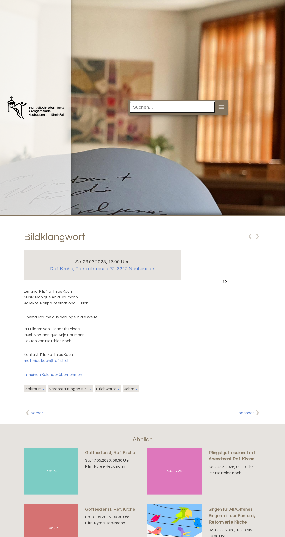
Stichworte (106, 389)
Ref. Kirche (102, 268)
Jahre (129, 389)
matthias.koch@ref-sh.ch (47, 361)
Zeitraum (33, 389)
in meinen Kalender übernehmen (53, 374)
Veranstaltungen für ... (69, 389)
